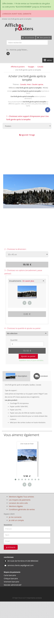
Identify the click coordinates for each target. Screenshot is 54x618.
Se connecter (28, 38)
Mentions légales (16, 506)
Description (16, 376)
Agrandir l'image (27, 135)
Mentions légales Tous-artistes (21, 496)
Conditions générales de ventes (22, 509)
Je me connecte (15, 517)
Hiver (29, 84)
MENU (48, 60)
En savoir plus (28, 281)
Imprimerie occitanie (34, 598)
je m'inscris (10, 547)
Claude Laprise (37, 84)
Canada (40, 66)
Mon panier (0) (43, 38)
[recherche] (8, 53)
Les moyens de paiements (19, 500)
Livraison (41, 376)
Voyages (31, 66)
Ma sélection (12, 333)
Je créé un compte (16, 520)
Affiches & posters (18, 66)
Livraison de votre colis (18, 503)
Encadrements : (21, 281)
